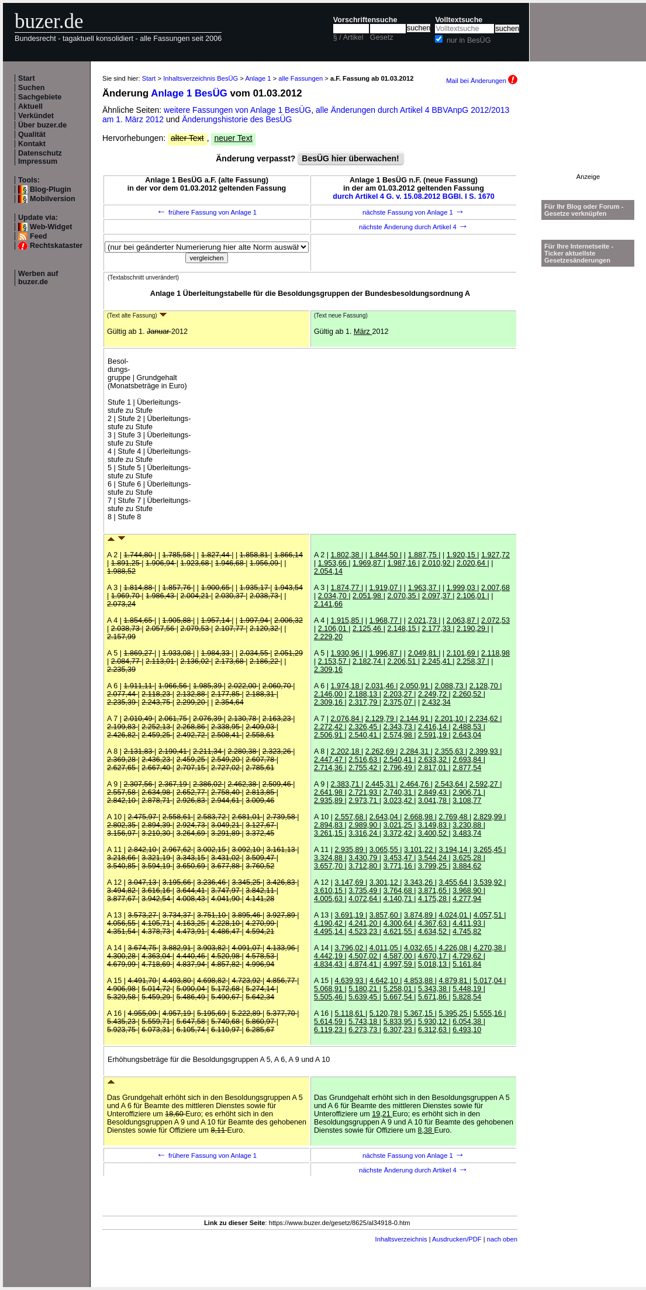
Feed (38, 236)
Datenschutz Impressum (40, 157)
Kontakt (32, 144)
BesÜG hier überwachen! (350, 158)
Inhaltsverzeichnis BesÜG (200, 78)
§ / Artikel (348, 37)
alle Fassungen (300, 78)
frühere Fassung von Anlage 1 (207, 212)
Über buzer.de (42, 125)
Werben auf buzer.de (38, 278)
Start (26, 78)
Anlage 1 (258, 78)
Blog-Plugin (50, 189)
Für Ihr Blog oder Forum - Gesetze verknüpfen (584, 210)
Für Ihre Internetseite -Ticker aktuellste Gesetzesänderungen (578, 253)
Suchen (31, 88)
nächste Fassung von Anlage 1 (413, 212)
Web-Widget (51, 227)
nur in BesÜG (469, 40)
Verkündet (36, 116)
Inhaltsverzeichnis (401, 1239)
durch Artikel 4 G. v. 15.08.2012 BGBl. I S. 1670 (414, 196)
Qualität (32, 134)
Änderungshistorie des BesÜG (237, 119)
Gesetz (381, 37)
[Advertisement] (588, 136)
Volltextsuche (458, 20)
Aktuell (30, 106)
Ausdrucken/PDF (457, 1239)
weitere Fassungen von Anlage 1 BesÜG (237, 110)
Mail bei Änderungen (481, 80)
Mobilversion (52, 199)
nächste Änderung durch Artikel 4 (413, 226)
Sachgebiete (39, 97)
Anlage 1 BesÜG (189, 93)
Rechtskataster (56, 246)
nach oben (502, 1239)
